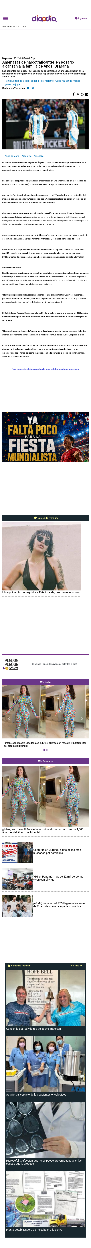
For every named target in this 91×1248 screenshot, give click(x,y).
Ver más (76, 965)
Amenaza (39, 156)
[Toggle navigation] (5, 18)
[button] (8, 718)
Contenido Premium (45, 518)
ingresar (81, 18)
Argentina (27, 156)
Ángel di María (12, 156)
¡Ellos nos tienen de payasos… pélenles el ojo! (54, 664)
